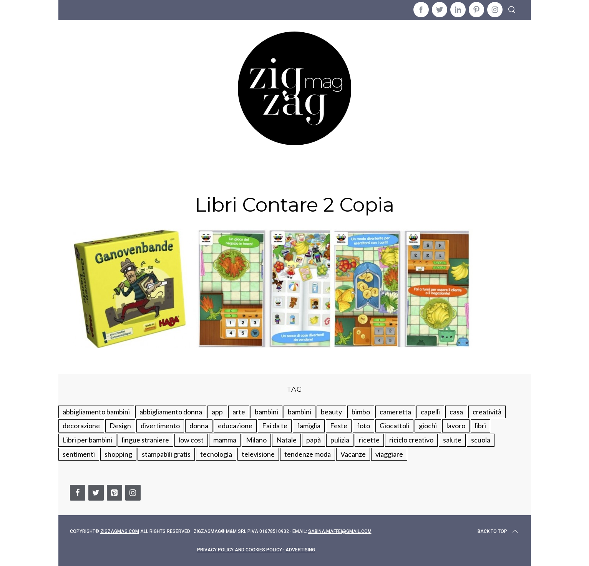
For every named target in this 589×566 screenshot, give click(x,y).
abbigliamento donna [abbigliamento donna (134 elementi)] (170, 411)
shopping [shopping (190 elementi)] (118, 454)
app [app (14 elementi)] (217, 411)
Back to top (498, 531)
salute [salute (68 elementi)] (452, 440)
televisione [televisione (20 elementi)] (258, 454)
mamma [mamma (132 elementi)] (224, 440)
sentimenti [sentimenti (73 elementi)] (79, 454)
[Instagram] (133, 493)
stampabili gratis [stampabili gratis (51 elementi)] (166, 454)
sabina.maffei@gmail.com (340, 531)
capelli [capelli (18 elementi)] (430, 411)
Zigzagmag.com (119, 531)
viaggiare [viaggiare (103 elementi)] (389, 454)
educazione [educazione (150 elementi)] (235, 425)
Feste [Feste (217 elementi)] (338, 425)
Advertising (300, 550)
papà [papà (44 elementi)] (313, 440)
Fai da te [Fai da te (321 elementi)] (274, 425)
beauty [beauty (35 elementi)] (331, 411)
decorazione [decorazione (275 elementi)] (81, 425)
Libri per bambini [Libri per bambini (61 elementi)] (87, 440)
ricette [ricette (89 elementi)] (369, 440)
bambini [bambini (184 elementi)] (299, 411)
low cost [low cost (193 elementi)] (191, 440)
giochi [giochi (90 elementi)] (428, 425)
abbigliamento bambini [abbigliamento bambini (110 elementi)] (96, 411)
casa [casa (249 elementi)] (456, 411)
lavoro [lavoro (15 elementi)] (455, 425)
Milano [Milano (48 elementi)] (256, 440)
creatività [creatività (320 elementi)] (487, 411)
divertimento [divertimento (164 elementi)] (160, 425)
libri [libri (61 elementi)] (480, 425)
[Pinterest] (114, 493)
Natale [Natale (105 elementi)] (286, 440)
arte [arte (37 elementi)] (238, 411)
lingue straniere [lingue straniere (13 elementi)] (145, 440)
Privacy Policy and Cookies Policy (239, 550)
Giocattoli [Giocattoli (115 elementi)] (394, 425)
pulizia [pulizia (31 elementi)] (339, 440)
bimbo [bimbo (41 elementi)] (361, 411)
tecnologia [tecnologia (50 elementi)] (216, 454)
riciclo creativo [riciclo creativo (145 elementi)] (411, 440)
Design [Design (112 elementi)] (120, 425)
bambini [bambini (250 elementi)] (266, 411)
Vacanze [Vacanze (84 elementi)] (353, 454)
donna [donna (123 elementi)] (198, 425)
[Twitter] (96, 493)
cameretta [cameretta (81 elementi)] (395, 411)
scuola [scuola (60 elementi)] (480, 440)
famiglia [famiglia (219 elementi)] (308, 425)
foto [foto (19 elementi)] (363, 425)
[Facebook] (77, 493)
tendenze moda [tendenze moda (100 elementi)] (307, 454)
